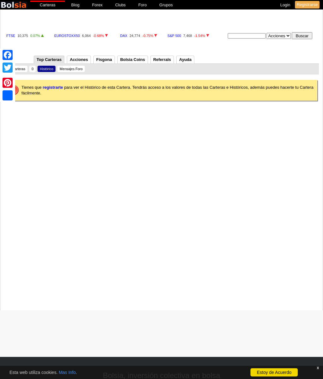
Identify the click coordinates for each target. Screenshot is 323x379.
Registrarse (307, 4)
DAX (123, 36)
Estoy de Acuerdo (274, 372)
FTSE (10, 36)
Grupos (166, 5)
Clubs (120, 5)
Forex (97, 5)
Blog (75, 5)
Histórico (46, 69)
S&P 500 (174, 36)
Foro (142, 5)
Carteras (48, 5)
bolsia (13, 5)
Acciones (79, 59)
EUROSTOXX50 (67, 36)
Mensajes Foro (71, 69)
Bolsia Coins (132, 59)
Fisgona (104, 59)
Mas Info (67, 372)
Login (285, 5)
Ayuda (185, 59)
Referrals (162, 59)
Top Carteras (49, 59)
